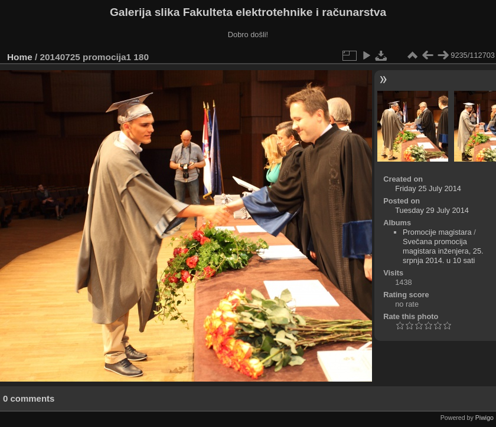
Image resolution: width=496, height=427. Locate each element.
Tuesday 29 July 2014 (432, 210)
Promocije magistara (437, 232)
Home (19, 57)
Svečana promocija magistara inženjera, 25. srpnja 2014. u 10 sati (443, 251)
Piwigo (484, 417)
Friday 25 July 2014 (428, 188)
